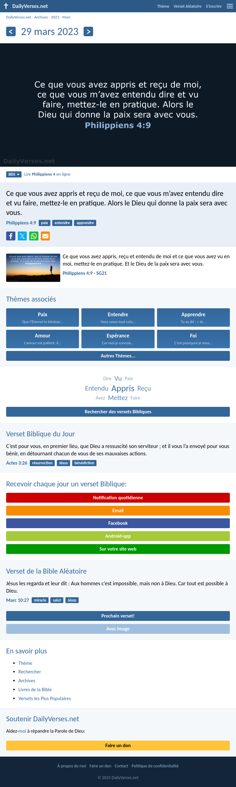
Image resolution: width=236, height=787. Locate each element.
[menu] (230, 8)
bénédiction (84, 463)
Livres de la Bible (35, 689)
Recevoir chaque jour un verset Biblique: (66, 483)
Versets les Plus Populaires (44, 698)
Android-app (118, 536)
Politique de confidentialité (155, 766)
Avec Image (118, 629)
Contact (121, 766)
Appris (123, 388)
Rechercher (29, 672)
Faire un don (118, 745)
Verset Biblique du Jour (40, 433)
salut (57, 600)
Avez (100, 398)
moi (22, 731)
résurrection (42, 463)
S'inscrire (214, 6)
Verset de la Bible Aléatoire (46, 571)
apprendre (85, 222)
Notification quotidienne (118, 498)
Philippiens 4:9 (21, 223)
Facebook (118, 523)
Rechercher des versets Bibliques (118, 412)
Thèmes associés (31, 298)
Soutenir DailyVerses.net (42, 718)
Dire (107, 378)
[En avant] (88, 31)
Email (118, 510)
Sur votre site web (118, 549)
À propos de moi (71, 766)
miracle (40, 600)
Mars (66, 17)
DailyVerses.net (18, 17)
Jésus (63, 463)
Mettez (118, 398)
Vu (118, 378)
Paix (129, 378)
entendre (62, 222)
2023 (55, 17)
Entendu (96, 388)
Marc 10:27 (17, 600)
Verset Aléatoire (188, 6)
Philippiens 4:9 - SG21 (85, 273)
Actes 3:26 (16, 463)
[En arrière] (11, 31)
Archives (41, 17)
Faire (135, 398)
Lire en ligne (47, 174)
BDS (14, 174)
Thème (163, 6)
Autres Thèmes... (118, 356)
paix (44, 222)
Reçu (144, 388)
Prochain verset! (118, 616)
